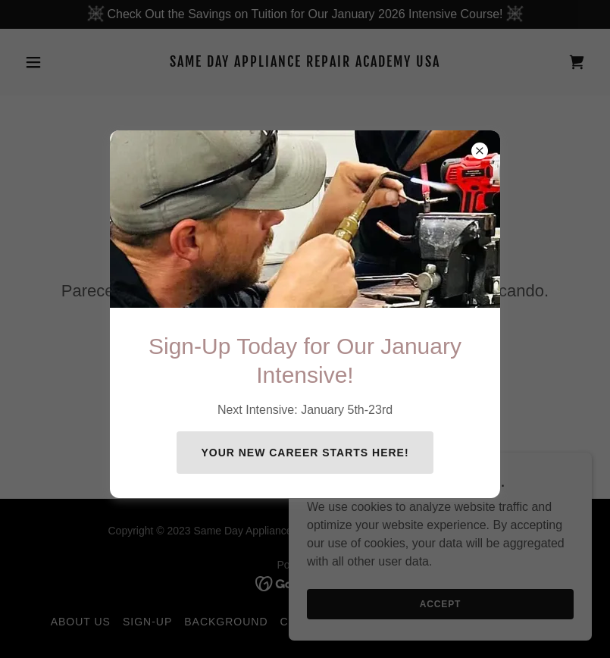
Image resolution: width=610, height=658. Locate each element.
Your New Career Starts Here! (304, 452)
